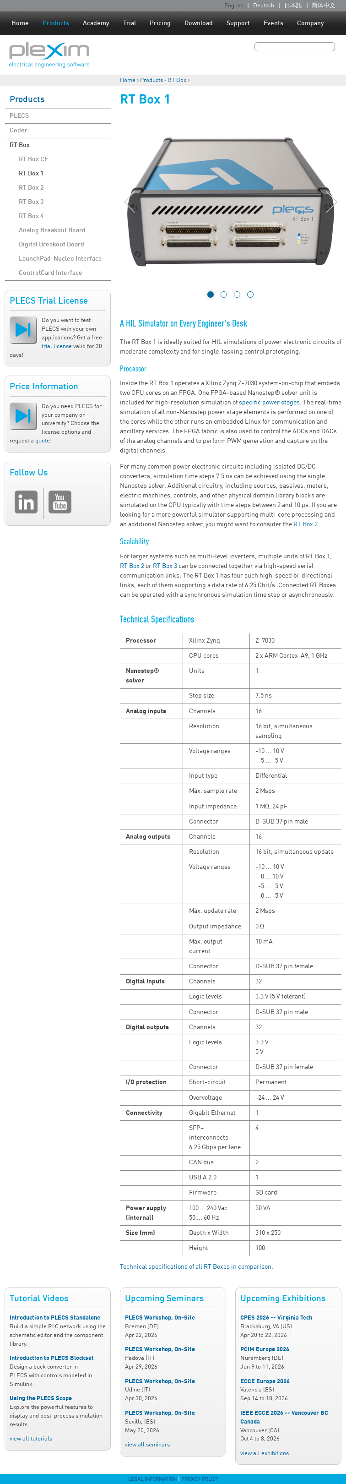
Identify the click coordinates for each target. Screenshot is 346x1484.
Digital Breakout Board (51, 244)
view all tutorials (31, 1439)
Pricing (160, 23)
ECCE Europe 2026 (265, 1382)
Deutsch (263, 6)
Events (273, 23)
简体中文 (323, 6)
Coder (18, 130)
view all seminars (147, 1445)
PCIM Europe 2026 (264, 1350)
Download (198, 23)
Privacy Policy (199, 1479)
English (233, 6)
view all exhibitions (264, 1454)
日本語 (293, 6)
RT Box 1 (31, 173)
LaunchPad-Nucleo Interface (60, 259)
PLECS (19, 116)
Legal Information (152, 1479)
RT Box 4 (31, 216)
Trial (129, 23)
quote (42, 441)
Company (310, 23)
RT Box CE (33, 159)
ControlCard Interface (50, 273)
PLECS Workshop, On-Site (160, 1318)
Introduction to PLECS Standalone (55, 1318)
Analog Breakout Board (52, 230)
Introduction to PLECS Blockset (52, 1358)
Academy (96, 23)
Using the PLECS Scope (41, 1399)
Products (56, 23)
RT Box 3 (31, 202)
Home (20, 23)
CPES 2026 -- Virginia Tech (276, 1318)
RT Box (177, 80)
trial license (57, 346)
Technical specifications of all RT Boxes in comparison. (196, 1267)
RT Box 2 (31, 188)
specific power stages (269, 402)
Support (238, 23)
